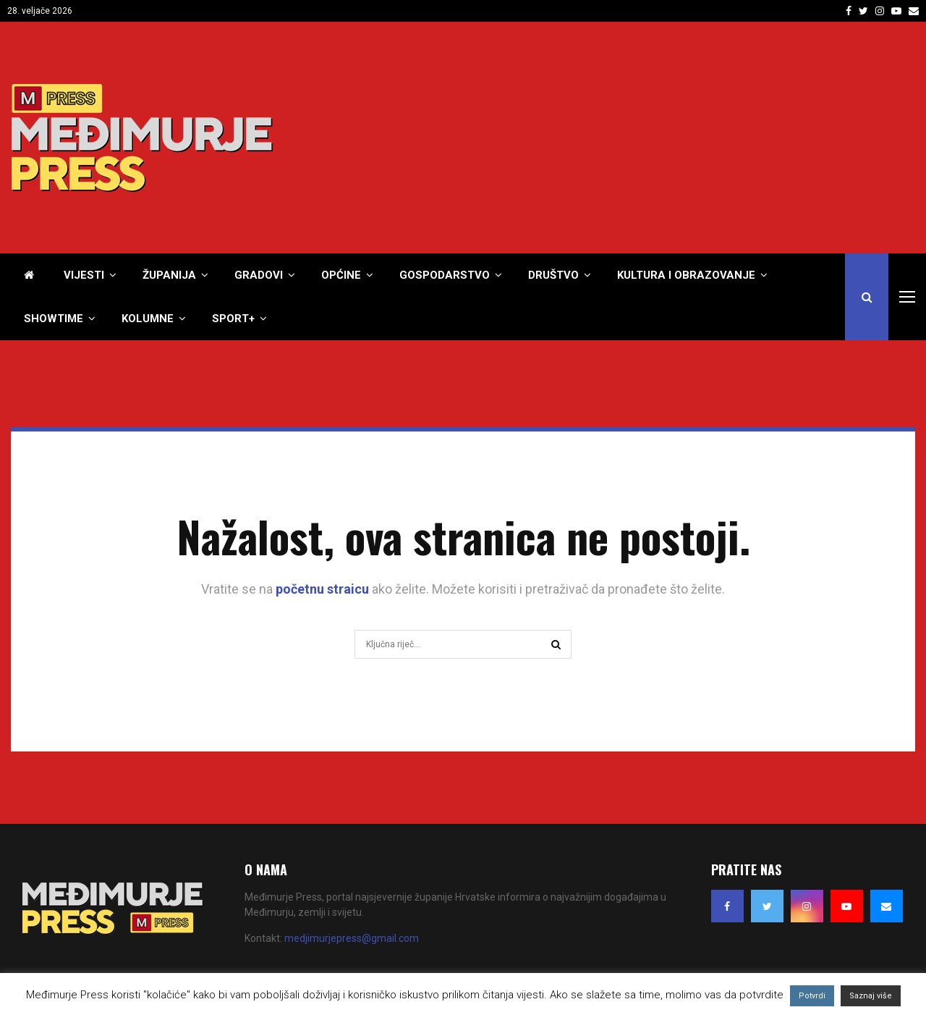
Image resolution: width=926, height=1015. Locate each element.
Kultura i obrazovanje (686, 275)
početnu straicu (322, 589)
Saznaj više (870, 996)
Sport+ (233, 318)
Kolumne (148, 318)
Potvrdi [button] (812, 996)
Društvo (553, 275)
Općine (341, 275)
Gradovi (258, 275)
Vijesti (84, 275)
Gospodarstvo (444, 275)
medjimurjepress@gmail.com (351, 938)
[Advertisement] (651, 137)
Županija (169, 275)
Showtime (53, 318)
